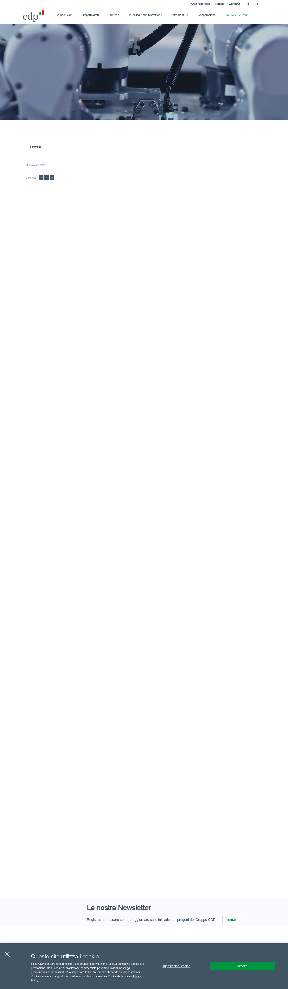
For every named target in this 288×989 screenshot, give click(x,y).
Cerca (234, 3)
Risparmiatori (90, 14)
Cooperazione (206, 14)
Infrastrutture (180, 14)
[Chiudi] (7, 954)
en (256, 3)
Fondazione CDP (236, 15)
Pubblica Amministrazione (145, 14)
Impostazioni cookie (176, 966)
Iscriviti (231, 919)
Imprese (114, 14)
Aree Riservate (200, 3)
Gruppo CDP (63, 14)
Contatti (219, 3)
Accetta (242, 966)
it (248, 3)
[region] (144, 966)
